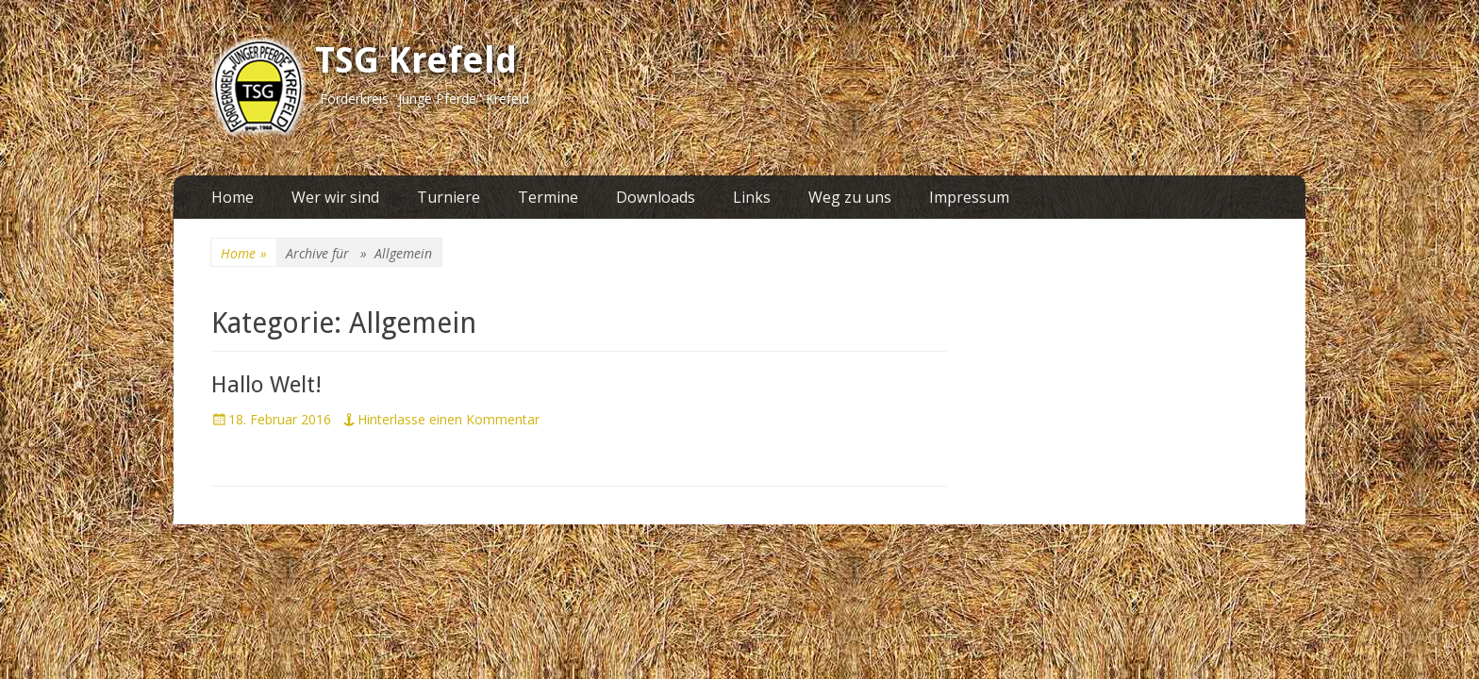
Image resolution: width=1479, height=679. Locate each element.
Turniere (448, 197)
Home (232, 197)
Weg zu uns (849, 197)
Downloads (655, 197)
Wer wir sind (335, 197)
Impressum (969, 197)
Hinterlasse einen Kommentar (448, 419)
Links (752, 197)
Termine (548, 197)
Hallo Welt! (266, 385)
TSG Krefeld (416, 60)
